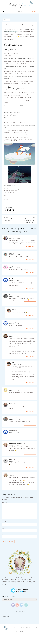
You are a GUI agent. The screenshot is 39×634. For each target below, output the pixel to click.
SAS (13, 309)
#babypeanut (9, 207)
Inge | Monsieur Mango (15, 443)
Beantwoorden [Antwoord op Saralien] (30, 396)
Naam (4, 521)
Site (3, 534)
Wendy (10, 253)
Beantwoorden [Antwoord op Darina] (30, 424)
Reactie (4, 502)
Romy (10, 474)
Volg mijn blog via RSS (19, 611)
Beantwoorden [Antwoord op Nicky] (30, 246)
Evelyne (11, 430)
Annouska (11, 335)
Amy (10, 403)
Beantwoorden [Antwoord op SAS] (30, 315)
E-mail (4, 528)
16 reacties (9, 210)
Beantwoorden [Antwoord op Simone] (30, 302)
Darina (10, 417)
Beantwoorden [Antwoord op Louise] (30, 467)
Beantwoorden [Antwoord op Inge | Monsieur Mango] (30, 453)
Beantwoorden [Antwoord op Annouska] (30, 356)
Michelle (11, 278)
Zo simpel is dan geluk (15, 266)
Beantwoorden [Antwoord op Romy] (30, 487)
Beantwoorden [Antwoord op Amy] (30, 411)
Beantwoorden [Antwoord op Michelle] (30, 288)
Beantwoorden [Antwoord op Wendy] (30, 259)
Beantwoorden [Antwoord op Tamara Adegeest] (30, 328)
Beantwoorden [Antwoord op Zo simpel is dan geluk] (30, 272)
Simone (11, 295)
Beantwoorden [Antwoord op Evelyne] (30, 436)
